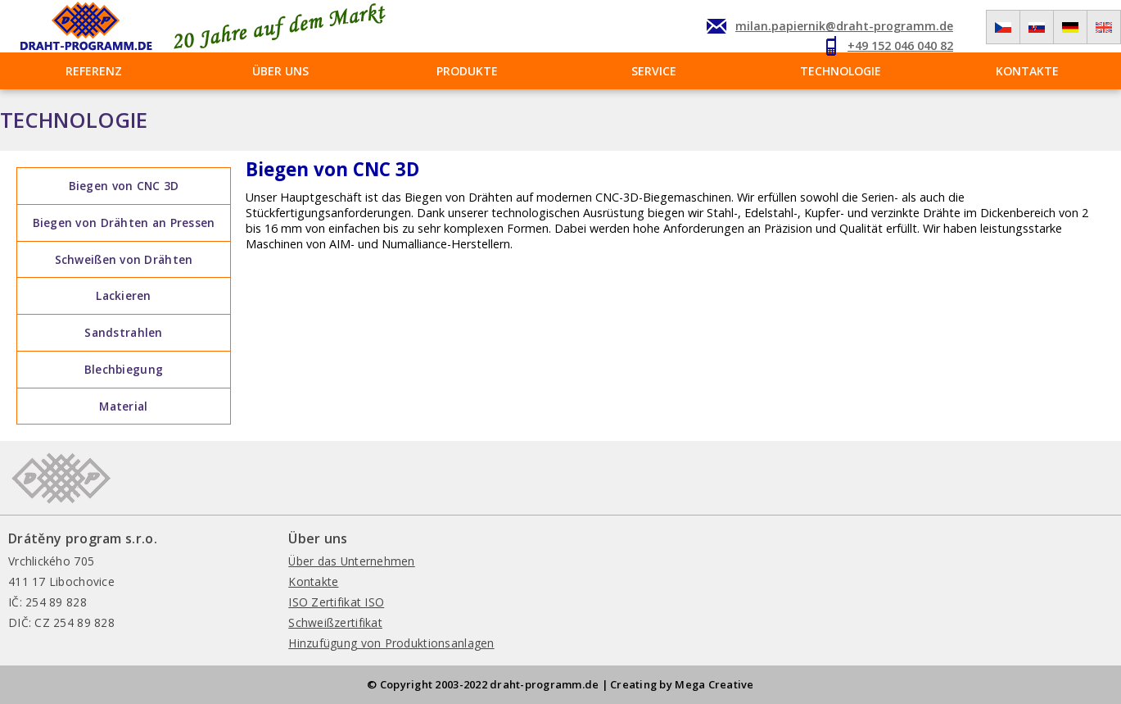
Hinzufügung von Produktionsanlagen (391, 643)
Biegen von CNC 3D (124, 185)
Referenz (94, 71)
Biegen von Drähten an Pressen (124, 222)
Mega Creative (714, 684)
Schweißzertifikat (335, 622)
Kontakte (1027, 71)
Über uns (280, 71)
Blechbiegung (123, 369)
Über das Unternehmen (351, 561)
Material (123, 406)
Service (653, 71)
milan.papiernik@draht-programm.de (844, 26)
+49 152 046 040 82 (900, 45)
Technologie (840, 71)
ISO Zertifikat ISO (336, 602)
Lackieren (123, 295)
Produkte (467, 71)
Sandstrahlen (123, 332)
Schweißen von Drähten (124, 259)
